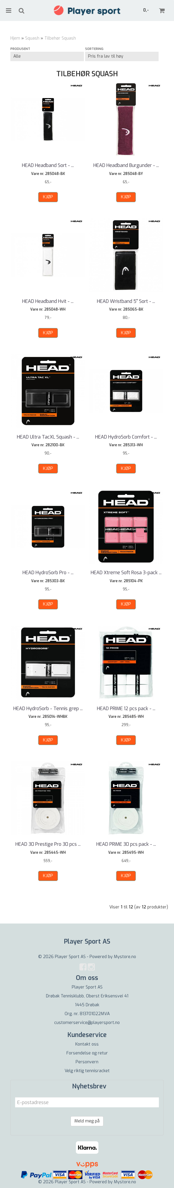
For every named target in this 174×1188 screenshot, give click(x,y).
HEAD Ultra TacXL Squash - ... (48, 437)
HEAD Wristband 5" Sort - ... (126, 301)
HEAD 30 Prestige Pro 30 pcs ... (48, 844)
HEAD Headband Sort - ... (48, 165)
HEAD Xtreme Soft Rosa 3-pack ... (126, 572)
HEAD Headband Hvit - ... (48, 301)
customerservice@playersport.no (87, 1022)
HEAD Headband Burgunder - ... (126, 165)
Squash (32, 38)
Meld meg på (87, 1121)
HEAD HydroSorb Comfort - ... (126, 437)
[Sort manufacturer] (47, 56)
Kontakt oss (87, 1044)
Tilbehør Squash (60, 38)
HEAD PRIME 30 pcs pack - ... (126, 844)
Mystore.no (125, 957)
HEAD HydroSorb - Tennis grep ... (48, 708)
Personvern (87, 1062)
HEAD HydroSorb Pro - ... (48, 572)
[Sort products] (122, 56)
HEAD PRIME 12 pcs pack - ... (126, 708)
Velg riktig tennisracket (87, 1071)
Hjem (15, 38)
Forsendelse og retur (87, 1053)
